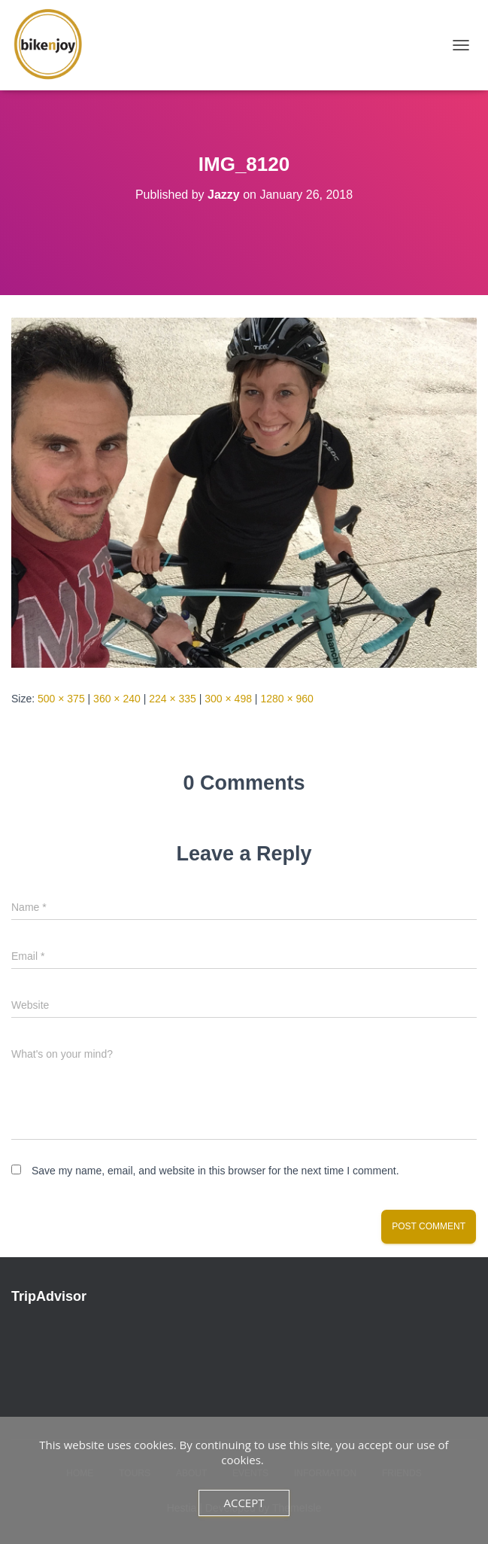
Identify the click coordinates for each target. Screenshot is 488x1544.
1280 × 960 (286, 699)
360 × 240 (117, 699)
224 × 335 (172, 699)
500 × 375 (61, 699)
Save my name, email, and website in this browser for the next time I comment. (215, 1171)
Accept (243, 1502)
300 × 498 (228, 699)
